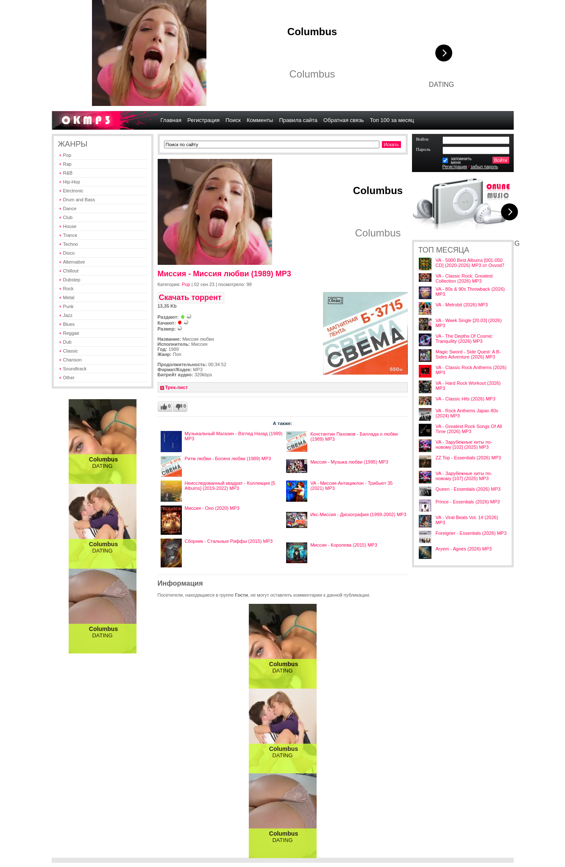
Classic (70, 350)
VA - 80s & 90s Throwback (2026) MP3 (470, 291)
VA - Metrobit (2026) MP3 (462, 304)
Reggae (71, 333)
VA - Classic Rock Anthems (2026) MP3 (471, 370)
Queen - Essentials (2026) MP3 (468, 489)
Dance (70, 208)
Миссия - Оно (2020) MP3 (212, 508)
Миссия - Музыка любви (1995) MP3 (349, 461)
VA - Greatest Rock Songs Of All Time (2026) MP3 (469, 429)
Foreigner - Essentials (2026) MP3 (471, 533)
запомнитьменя (461, 160)
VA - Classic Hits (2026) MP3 (465, 398)
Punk (68, 306)
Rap (67, 164)
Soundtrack (75, 368)
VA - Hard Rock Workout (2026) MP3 (468, 386)
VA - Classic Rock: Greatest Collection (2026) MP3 (464, 278)
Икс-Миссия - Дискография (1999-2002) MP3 (358, 514)
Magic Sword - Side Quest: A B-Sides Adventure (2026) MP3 (468, 354)
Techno (70, 244)
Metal (69, 297)
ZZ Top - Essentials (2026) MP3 (468, 457)
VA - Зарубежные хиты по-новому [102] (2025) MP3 (464, 444)
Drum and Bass (79, 199)
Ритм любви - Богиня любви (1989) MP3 (228, 458)
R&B (68, 172)
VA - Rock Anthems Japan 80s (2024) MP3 (467, 413)
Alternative (74, 261)
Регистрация (455, 166)
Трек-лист (176, 387)
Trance (70, 235)
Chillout (71, 270)
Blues (69, 324)
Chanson (72, 359)
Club (68, 217)
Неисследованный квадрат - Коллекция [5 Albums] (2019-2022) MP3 (230, 486)
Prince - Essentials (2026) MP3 (468, 501)
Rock (68, 288)
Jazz (68, 315)
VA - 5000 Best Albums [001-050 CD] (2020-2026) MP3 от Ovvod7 (470, 263)
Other (69, 377)
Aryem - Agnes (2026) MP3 (464, 548)
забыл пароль (484, 166)
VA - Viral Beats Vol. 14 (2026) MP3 (467, 520)
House (70, 226)
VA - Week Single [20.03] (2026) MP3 (469, 323)
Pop (67, 155)
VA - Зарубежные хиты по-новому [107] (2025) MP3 (464, 476)
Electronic (73, 190)
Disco (69, 253)
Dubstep (72, 279)
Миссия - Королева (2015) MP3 (343, 544)
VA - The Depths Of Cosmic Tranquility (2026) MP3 (464, 338)
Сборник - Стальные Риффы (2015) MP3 (229, 541)
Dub (67, 342)
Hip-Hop (71, 181)
